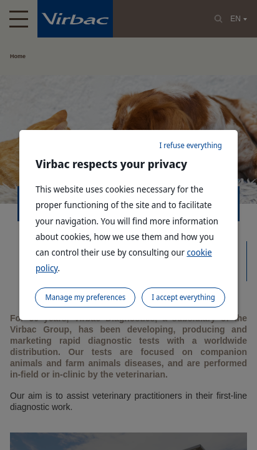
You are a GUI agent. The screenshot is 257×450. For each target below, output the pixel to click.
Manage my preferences (85, 297)
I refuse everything (190, 145)
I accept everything (183, 297)
